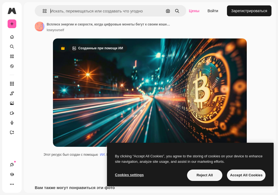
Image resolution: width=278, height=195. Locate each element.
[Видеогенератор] (15, 113)
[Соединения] (12, 164)
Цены (194, 11)
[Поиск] (12, 46)
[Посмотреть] (12, 66)
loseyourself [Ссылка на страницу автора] (55, 30)
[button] (42, 11)
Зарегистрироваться (249, 11)
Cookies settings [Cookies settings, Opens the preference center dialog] (129, 175)
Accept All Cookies (246, 175)
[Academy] (12, 174)
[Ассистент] (15, 132)
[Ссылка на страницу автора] (40, 26)
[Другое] (12, 184)
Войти (212, 11)
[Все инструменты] (12, 83)
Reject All (205, 175)
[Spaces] (15, 93)
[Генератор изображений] (15, 103)
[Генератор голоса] (15, 122)
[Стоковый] (12, 56)
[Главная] (12, 36)
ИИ (102, 155)
